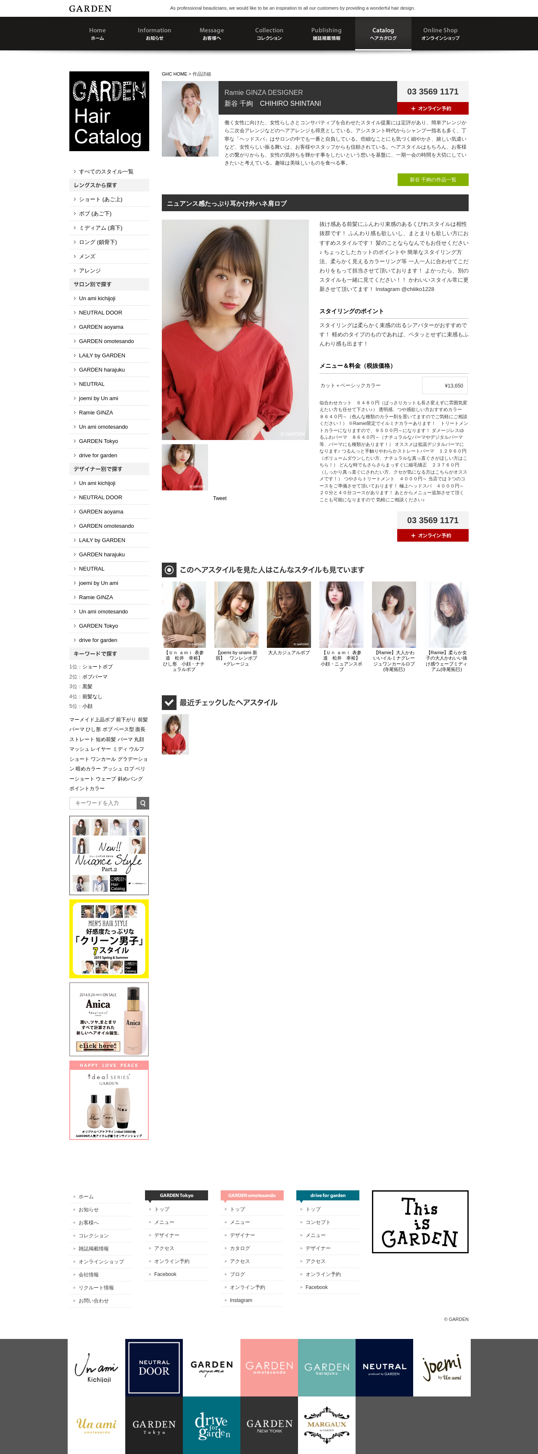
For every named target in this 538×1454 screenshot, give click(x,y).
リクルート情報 (96, 1288)
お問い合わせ (94, 1301)
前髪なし (86, 696)
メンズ (87, 256)
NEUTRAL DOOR (100, 312)
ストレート (82, 739)
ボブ (108, 729)
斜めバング (130, 779)
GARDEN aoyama (101, 327)
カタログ (240, 1248)
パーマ (125, 739)
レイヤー (101, 749)
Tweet (220, 498)
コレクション (94, 1236)
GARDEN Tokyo (98, 441)
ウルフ (136, 749)
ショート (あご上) (100, 199)
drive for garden (98, 455)
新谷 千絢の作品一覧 (433, 180)
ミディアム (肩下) (100, 228)
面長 (140, 729)
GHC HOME (174, 73)
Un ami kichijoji (97, 298)
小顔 (80, 706)
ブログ (237, 1274)
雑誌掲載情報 (94, 1249)
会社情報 (89, 1275)
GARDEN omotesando (106, 341)
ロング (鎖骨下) (98, 242)
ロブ (129, 769)
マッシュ (79, 749)
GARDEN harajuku (102, 370)
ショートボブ (91, 667)
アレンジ (90, 270)
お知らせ (89, 1210)
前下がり (126, 720)
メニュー (164, 1222)
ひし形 (93, 729)
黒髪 (80, 686)
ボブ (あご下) (95, 213)
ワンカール (103, 759)
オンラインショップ (101, 1262)
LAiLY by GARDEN (102, 355)
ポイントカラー (87, 788)
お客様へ (89, 1223)
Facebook (165, 1274)
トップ (161, 1209)
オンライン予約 (172, 1261)
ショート (79, 759)
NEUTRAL (92, 384)
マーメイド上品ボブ (92, 720)
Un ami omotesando (103, 427)
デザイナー (166, 1235)
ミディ (120, 749)
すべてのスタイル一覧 (106, 171)
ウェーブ (106, 779)
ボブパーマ (88, 677)
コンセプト (318, 1222)
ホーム (86, 1197)
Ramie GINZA (96, 412)
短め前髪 (106, 739)
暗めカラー (88, 769)
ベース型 (124, 729)
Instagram (241, 1300)
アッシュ (113, 769)
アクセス (164, 1248)
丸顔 (139, 739)
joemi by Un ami (98, 398)
